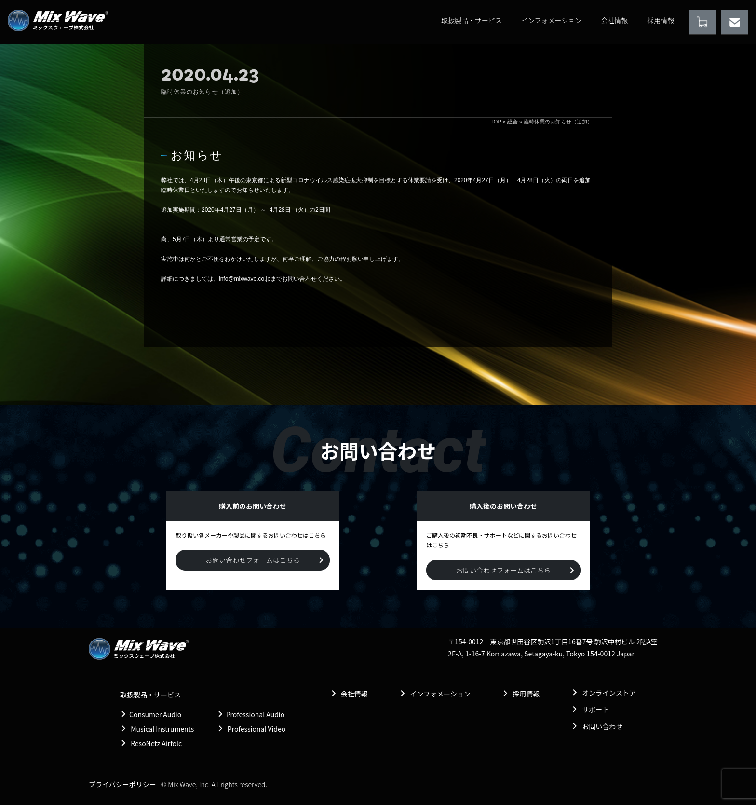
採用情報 (660, 20)
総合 (512, 121)
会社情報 (614, 20)
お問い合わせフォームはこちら (252, 560)
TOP (495, 121)
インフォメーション (551, 20)
